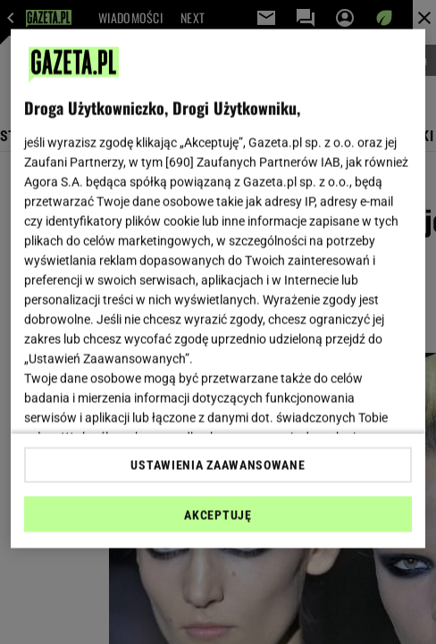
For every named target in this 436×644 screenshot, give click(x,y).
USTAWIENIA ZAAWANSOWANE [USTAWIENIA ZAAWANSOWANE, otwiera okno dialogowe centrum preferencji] (217, 464)
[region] (218, 288)
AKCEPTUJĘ (217, 514)
